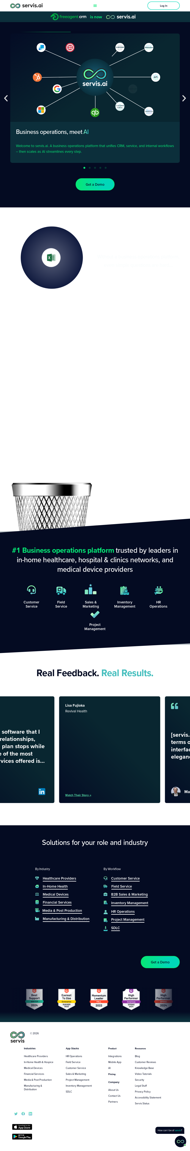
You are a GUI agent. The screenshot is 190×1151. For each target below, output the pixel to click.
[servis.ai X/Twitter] (16, 1113)
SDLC (69, 1091)
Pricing (112, 1074)
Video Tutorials (143, 1073)
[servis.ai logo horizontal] (26, 5)
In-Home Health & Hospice (38, 1062)
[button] (6, 98)
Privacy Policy (143, 1091)
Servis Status (142, 1103)
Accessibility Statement (148, 1097)
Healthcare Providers (36, 1056)
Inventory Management (79, 1085)
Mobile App (114, 1062)
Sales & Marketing (76, 1073)
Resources (140, 1048)
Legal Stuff (141, 1085)
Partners (113, 1101)
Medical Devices (33, 1067)
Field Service (73, 1062)
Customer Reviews (145, 1062)
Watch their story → (90, 795)
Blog (137, 1056)
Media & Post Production (38, 1079)
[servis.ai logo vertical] (17, 1037)
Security (139, 1079)
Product (112, 1048)
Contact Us (114, 1095)
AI (109, 1067)
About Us (113, 1089)
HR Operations (74, 1056)
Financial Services (34, 1073)
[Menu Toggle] (95, 5)
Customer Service (76, 1067)
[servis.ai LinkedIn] (30, 1113)
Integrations (115, 1056)
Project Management (77, 1079)
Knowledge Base (144, 1067)
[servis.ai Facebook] (23, 1113)
